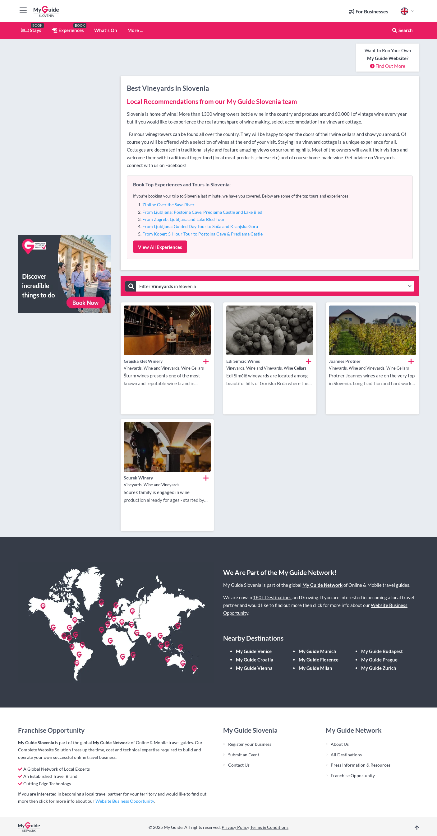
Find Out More (387, 66)
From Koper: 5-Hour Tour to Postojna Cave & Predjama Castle (202, 233)
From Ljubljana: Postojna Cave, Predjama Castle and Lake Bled (202, 212)
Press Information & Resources (360, 765)
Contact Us (239, 765)
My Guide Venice (254, 651)
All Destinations (346, 754)
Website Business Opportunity (124, 801)
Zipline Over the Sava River (168, 204)
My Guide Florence (318, 659)
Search (402, 30)
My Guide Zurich (378, 668)
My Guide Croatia (254, 659)
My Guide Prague (379, 659)
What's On (105, 30)
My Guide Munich (317, 651)
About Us (340, 744)
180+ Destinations (272, 597)
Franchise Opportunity (353, 775)
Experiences (68, 30)
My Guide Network (322, 585)
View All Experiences (160, 247)
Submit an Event (243, 754)
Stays (31, 30)
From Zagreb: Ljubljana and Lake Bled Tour (183, 219)
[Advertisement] (64, 137)
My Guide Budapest (382, 651)
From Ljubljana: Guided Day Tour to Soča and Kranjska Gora (200, 226)
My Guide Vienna (254, 668)
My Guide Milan (315, 668)
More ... (135, 30)
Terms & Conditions (269, 827)
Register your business (249, 744)
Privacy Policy (235, 827)
